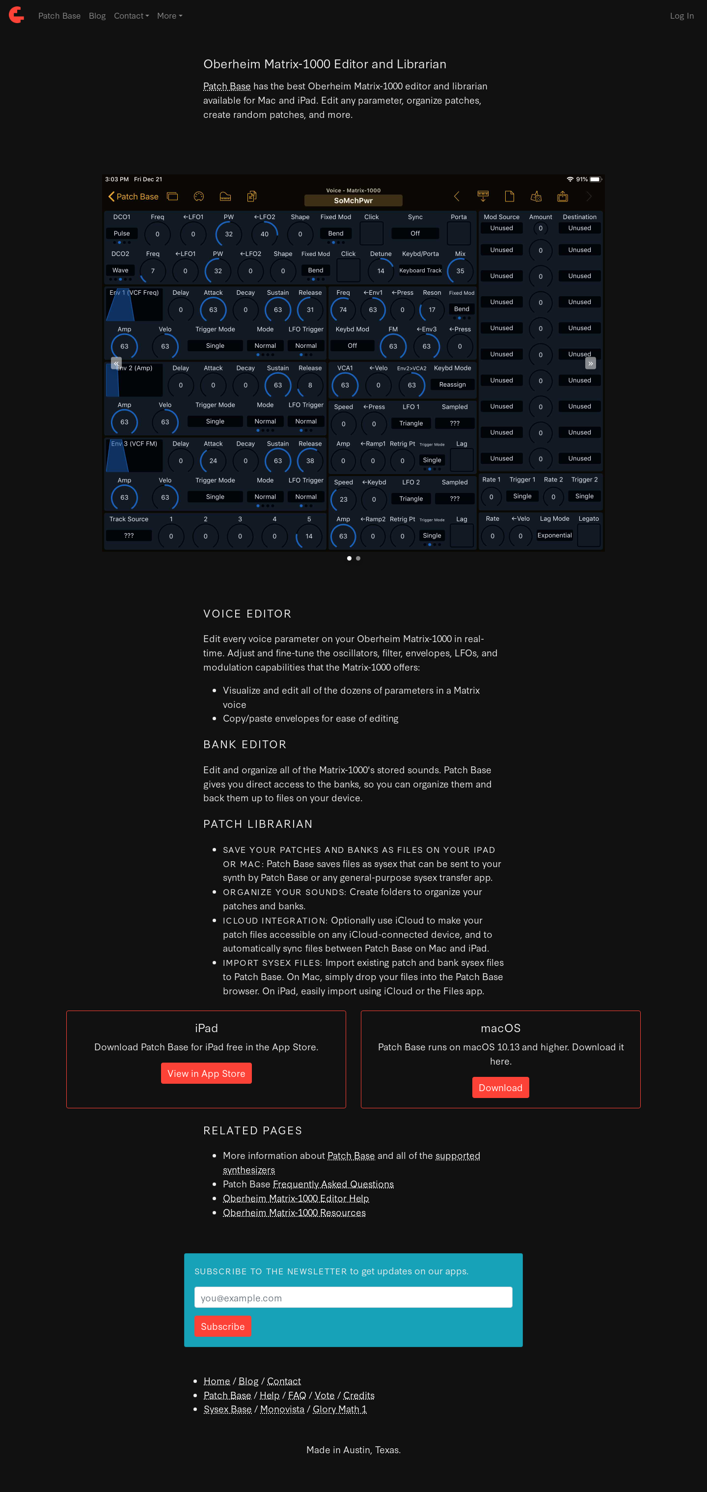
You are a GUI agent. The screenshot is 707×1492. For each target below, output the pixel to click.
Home (217, 1380)
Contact (284, 1380)
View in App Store (206, 1072)
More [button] (167, 15)
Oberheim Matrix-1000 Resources (294, 1211)
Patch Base (59, 15)
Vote (325, 1394)
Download (501, 1087)
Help (270, 1394)
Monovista (282, 1408)
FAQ (297, 1394)
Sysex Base (228, 1408)
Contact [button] (128, 15)
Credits (359, 1394)
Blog (97, 15)
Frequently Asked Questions (333, 1183)
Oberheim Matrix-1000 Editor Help (296, 1197)
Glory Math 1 (340, 1408)
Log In (682, 15)
